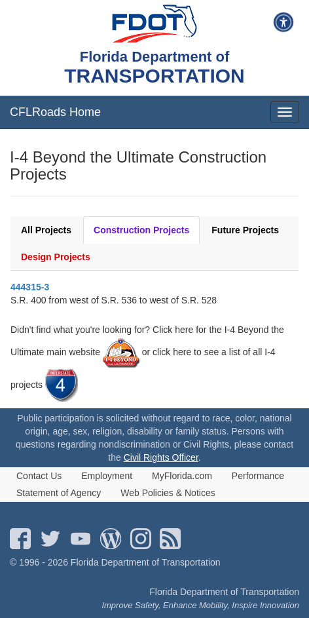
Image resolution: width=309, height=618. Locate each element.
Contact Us (39, 476)
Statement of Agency (58, 493)
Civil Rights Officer (161, 457)
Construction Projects (141, 230)
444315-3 (29, 287)
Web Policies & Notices (167, 493)
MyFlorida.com (182, 476)
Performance (258, 476)
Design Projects (55, 257)
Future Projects (245, 230)
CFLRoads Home (55, 112)
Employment (106, 476)
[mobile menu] (284, 112)
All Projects (46, 230)
